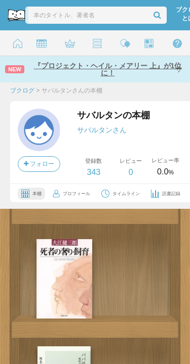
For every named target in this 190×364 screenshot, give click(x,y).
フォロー (39, 163)
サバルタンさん (102, 130)
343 (93, 172)
